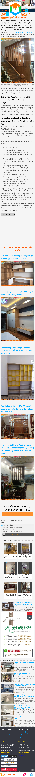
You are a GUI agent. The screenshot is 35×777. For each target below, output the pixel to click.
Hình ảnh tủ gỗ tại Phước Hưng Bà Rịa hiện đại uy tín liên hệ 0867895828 (10, 557)
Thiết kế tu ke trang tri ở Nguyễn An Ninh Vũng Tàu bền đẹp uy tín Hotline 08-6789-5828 (24, 576)
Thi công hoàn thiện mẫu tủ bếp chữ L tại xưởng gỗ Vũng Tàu (24, 684)
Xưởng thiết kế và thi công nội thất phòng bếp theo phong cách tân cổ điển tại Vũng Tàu (23, 707)
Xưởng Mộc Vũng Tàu (23, 755)
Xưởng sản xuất (7, 17)
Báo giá (24, 17)
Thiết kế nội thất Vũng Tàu (25, 738)
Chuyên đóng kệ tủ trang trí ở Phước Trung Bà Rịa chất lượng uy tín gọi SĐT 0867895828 (16, 350)
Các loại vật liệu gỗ (23, 732)
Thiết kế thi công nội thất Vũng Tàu (15, 9)
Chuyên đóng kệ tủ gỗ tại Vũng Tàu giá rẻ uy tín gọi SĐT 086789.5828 (10, 596)
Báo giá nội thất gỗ (23, 734)
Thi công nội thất (8, 10)
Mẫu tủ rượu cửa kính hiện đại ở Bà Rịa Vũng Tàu (23, 674)
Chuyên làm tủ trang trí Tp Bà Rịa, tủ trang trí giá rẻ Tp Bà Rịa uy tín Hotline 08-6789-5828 (17, 409)
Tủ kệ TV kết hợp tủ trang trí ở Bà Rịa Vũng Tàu (24, 717)
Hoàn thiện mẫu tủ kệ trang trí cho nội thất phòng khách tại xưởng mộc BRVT (24, 604)
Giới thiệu (3, 732)
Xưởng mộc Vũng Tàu (24, 736)
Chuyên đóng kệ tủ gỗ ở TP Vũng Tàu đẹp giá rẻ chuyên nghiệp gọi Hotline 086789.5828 (10, 576)
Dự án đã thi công (5, 734)
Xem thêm (17, 514)
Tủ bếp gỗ (4, 14)
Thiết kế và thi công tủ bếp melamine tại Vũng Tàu (24, 663)
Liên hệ (17, 17)
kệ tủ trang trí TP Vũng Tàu (24, 32)
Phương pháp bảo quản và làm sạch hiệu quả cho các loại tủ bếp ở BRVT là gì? (24, 696)
